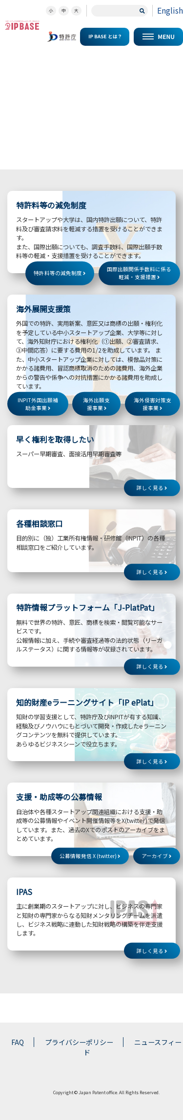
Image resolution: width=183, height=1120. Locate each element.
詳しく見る (152, 487)
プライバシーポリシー (79, 1042)
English (170, 10)
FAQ (17, 1042)
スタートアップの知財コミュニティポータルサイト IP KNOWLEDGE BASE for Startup (22, 25)
